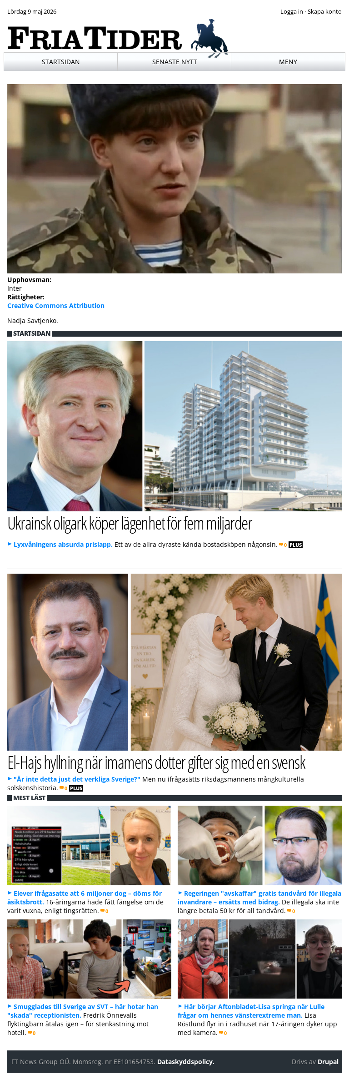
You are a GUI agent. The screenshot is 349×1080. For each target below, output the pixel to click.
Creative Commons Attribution (56, 305)
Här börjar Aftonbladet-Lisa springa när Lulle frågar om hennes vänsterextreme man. (251, 1010)
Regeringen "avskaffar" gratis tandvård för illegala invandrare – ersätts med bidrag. (259, 897)
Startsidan (61, 61)
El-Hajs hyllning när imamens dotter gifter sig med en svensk (156, 762)
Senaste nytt (174, 61)
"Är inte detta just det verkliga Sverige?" (77, 779)
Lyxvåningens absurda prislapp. (63, 544)
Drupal (328, 1061)
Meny (288, 61)
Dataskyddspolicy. (185, 1061)
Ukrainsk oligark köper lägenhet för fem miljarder (129, 522)
